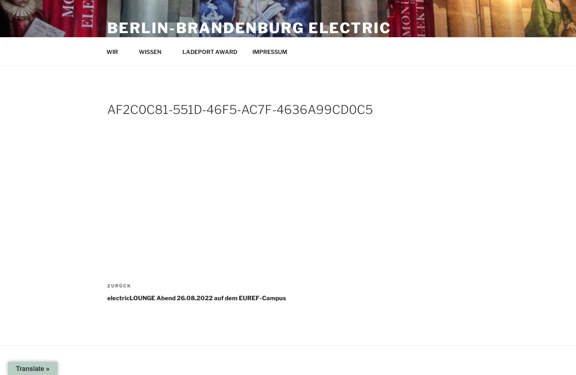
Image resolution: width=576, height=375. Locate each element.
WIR (116, 51)
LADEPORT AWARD (209, 51)
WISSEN (154, 51)
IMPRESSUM (273, 51)
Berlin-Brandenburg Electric (249, 28)
